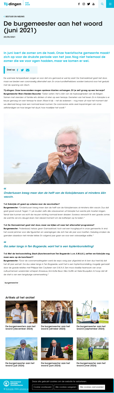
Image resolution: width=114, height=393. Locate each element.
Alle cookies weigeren (65, 387)
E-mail (27, 70)
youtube (93, 4)
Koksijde (10, 389)
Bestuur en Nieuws (15, 17)
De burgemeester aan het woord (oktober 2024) (55, 328)
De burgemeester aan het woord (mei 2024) (91, 364)
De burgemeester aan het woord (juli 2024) (19, 364)
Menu (110, 4)
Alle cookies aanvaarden (92, 387)
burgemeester (11, 283)
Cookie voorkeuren (43, 387)
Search (102, 4)
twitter (88, 4)
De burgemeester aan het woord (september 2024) (91, 328)
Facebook (17, 70)
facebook (78, 4)
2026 (27, 4)
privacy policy (26, 389)
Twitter (22, 70)
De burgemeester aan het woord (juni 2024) (55, 364)
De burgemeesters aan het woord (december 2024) (20, 328)
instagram (83, 4)
